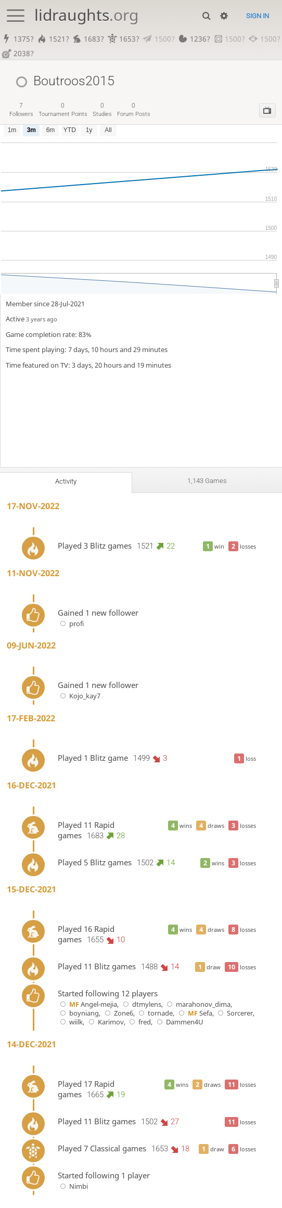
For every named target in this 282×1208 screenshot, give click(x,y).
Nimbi (73, 1186)
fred (139, 1022)
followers (21, 110)
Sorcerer (234, 1013)
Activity (66, 482)
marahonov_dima (197, 1005)
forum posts (133, 110)
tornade (154, 1013)
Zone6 (117, 1013)
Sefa (194, 1013)
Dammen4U (178, 1022)
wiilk (70, 1022)
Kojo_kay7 (79, 696)
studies (102, 110)
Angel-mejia (88, 1005)
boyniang (78, 1013)
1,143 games (207, 481)
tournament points (63, 110)
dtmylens (140, 1005)
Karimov (105, 1022)
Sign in (257, 16)
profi (71, 624)
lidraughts (86, 14)
